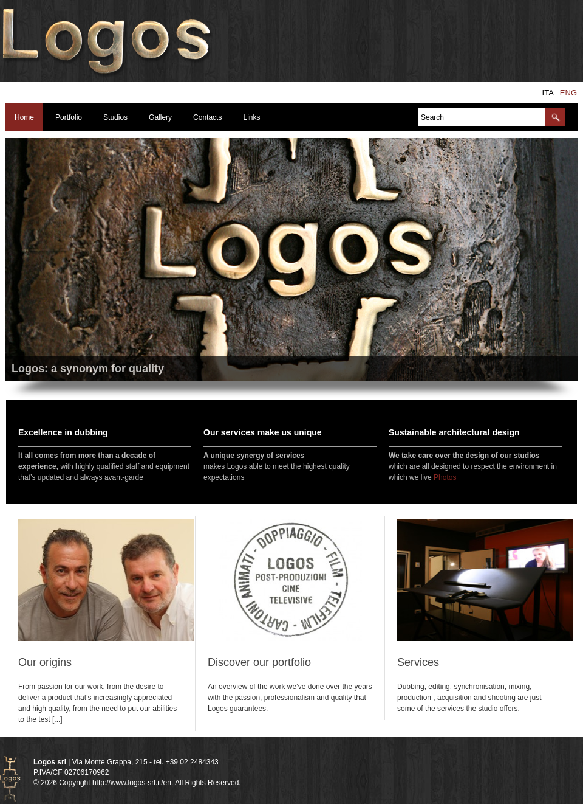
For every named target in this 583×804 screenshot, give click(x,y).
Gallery (160, 117)
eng (568, 92)
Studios (115, 117)
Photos (445, 477)
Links (251, 117)
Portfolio (68, 117)
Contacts (207, 117)
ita (548, 92)
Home (24, 117)
